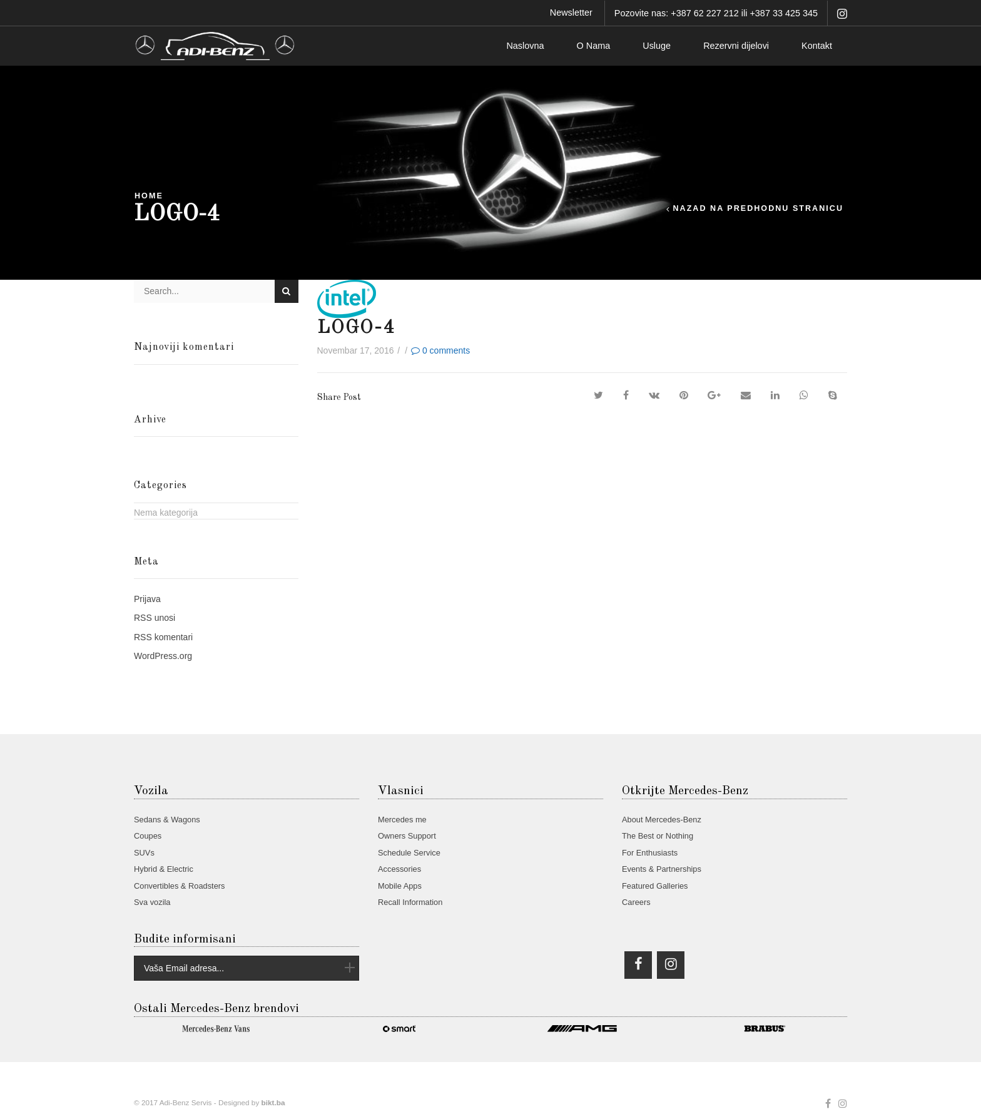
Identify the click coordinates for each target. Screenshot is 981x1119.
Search (286, 291)
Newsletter (571, 13)
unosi (154, 618)
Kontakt (816, 46)
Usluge (657, 46)
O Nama (594, 46)
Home (149, 196)
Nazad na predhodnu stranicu (758, 209)
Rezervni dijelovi (736, 46)
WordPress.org (163, 656)
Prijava (147, 599)
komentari (163, 637)
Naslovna (525, 46)
